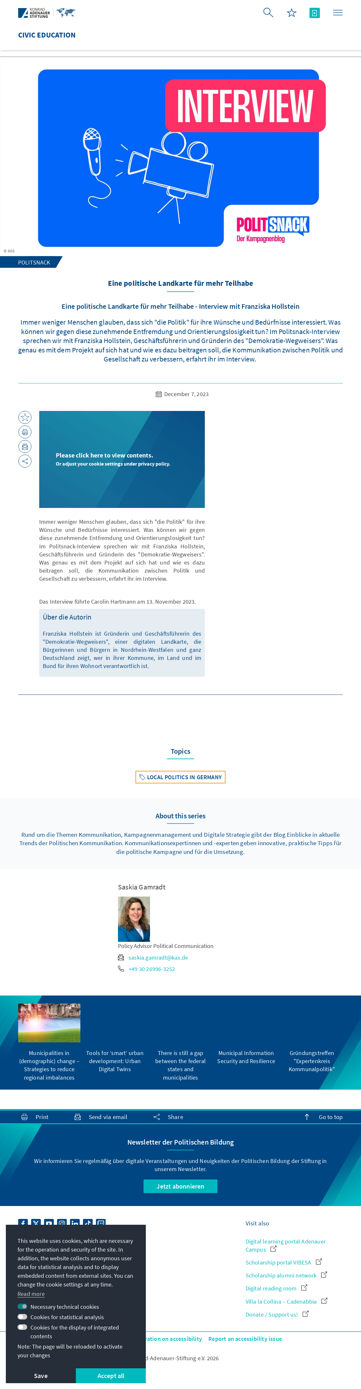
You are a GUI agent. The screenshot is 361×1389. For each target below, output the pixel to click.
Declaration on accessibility (166, 1338)
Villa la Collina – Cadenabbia (286, 1301)
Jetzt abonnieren (180, 1186)
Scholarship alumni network (286, 1275)
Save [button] (41, 1376)
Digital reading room (276, 1288)
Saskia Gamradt (141, 886)
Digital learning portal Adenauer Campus (286, 1245)
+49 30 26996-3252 (146, 969)
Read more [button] (31, 1293)
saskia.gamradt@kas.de (153, 957)
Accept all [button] (111, 1376)
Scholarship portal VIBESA (284, 1262)
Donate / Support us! (277, 1314)
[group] (49, 1043)
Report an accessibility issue (245, 1338)
